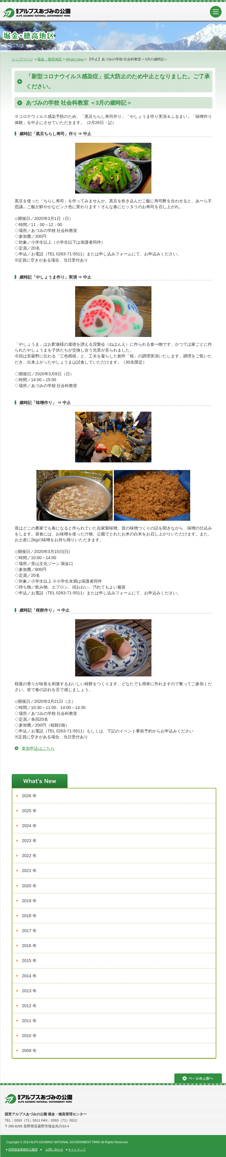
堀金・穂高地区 (49, 59)
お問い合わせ (54, 1149)
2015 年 (29, 960)
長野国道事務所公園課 (23, 1149)
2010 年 (29, 1035)
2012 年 (29, 1005)
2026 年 (29, 795)
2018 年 (29, 915)
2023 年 (29, 840)
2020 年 (29, 885)
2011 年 (29, 1020)
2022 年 (29, 855)
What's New (75, 59)
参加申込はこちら (38, 748)
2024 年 (29, 825)
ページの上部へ (198, 1078)
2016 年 (29, 945)
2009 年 (29, 1050)
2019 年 (29, 900)
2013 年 (29, 990)
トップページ (22, 59)
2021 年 (29, 870)
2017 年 (29, 930)
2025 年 (29, 810)
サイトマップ (77, 1149)
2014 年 (29, 975)
